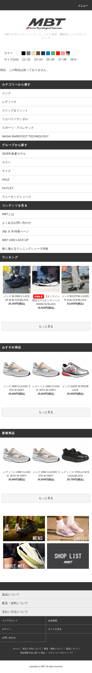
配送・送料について (53, 649)
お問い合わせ (9, 637)
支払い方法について (31, 649)
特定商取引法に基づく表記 (32, 653)
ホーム (16, 649)
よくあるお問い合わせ (16, 222)
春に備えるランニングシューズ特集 (25, 248)
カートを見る (55, 629)
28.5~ (74, 59)
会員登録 (52, 620)
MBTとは (8, 214)
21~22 (26, 59)
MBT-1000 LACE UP (15, 240)
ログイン (6, 629)
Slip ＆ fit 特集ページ (15, 231)
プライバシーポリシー (58, 653)
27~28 (62, 59)
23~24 (38, 59)
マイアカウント (10, 620)
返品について (72, 649)
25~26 (50, 59)
